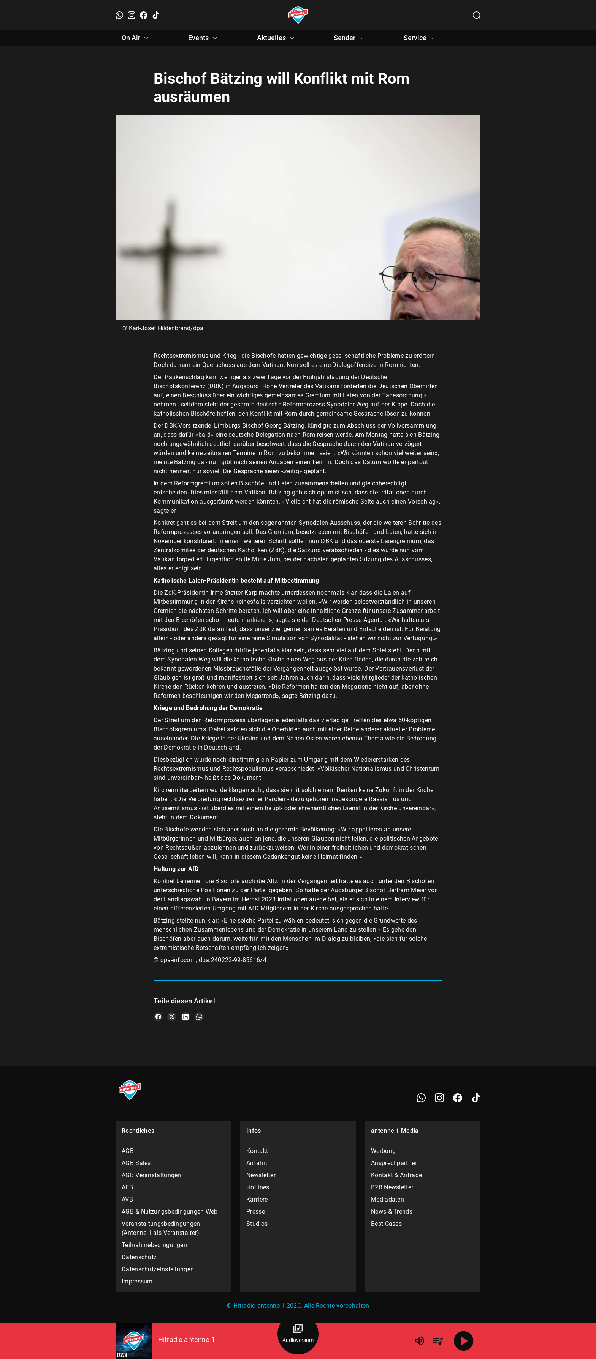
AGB (128, 1150)
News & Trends (391, 1211)
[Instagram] (131, 15)
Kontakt (257, 1150)
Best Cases (386, 1223)
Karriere (257, 1199)
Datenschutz (139, 1257)
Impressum (137, 1281)
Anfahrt (256, 1163)
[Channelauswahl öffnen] (476, 15)
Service (420, 38)
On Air (136, 38)
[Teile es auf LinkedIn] (185, 1016)
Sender (350, 38)
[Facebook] (143, 15)
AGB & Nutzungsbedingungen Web (170, 1211)
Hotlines (257, 1187)
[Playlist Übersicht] (438, 1341)
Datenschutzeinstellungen (158, 1269)
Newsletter (261, 1175)
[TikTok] (156, 15)
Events (203, 38)
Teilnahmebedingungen (154, 1245)
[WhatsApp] (119, 15)
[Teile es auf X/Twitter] (171, 1016)
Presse (255, 1211)
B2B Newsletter (392, 1187)
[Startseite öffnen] (298, 15)
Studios (257, 1223)
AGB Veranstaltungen (151, 1175)
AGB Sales (136, 1163)
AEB (127, 1187)
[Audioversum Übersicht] (298, 1333)
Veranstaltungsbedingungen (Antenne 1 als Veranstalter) (161, 1228)
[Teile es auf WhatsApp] (199, 1016)
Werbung (383, 1150)
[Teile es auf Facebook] (158, 1016)
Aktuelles (276, 38)
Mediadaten (387, 1199)
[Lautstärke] (420, 1341)
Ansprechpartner (394, 1163)
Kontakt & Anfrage (396, 1175)
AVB (127, 1199)
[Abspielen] (463, 1340)
